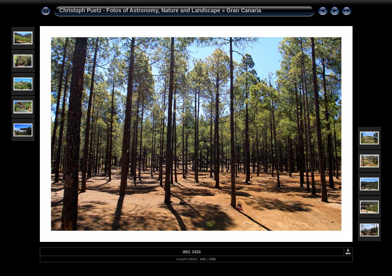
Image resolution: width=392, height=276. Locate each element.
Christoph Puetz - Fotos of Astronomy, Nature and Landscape (140, 10)
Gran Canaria (243, 10)
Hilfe (212, 259)
